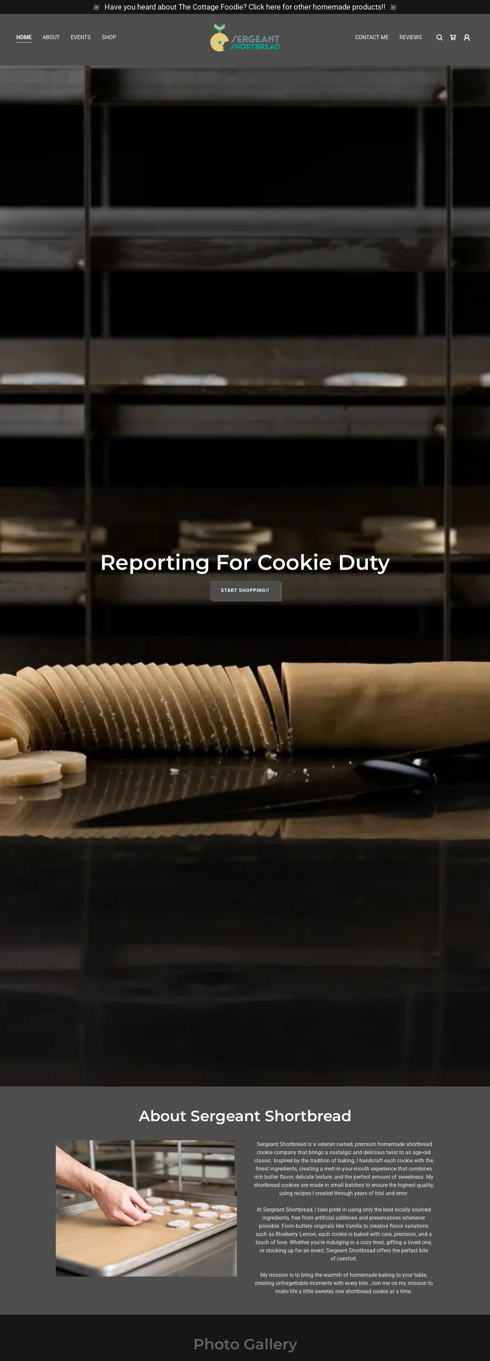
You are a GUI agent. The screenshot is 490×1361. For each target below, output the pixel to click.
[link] (245, 39)
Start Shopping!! (245, 590)
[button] (467, 40)
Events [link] (81, 39)
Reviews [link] (410, 39)
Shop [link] (109, 39)
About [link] (51, 39)
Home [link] (24, 39)
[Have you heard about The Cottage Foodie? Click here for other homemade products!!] (245, 7)
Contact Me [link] (372, 39)
